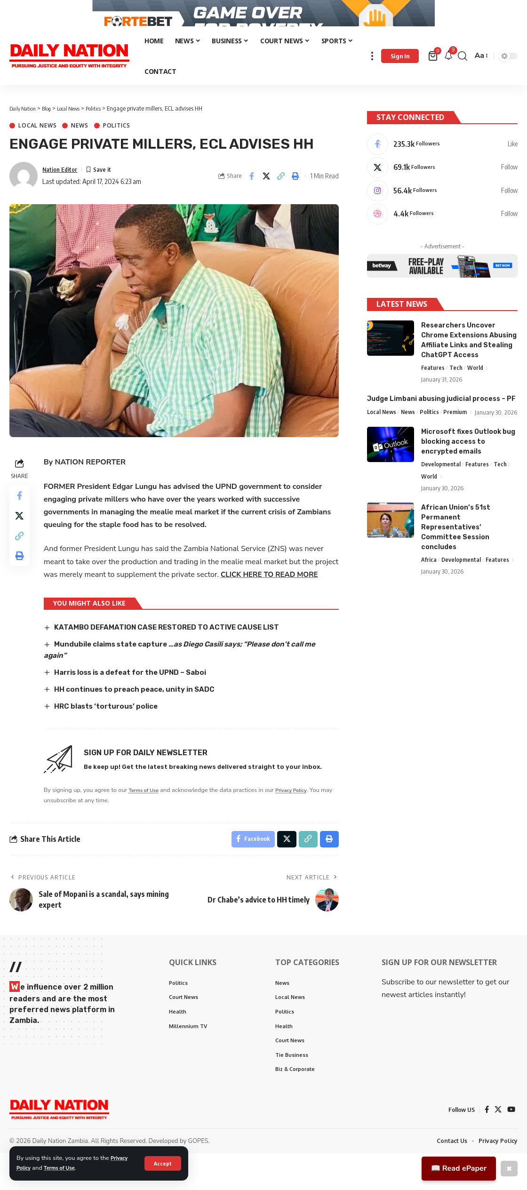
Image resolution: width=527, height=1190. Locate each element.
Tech (456, 385)
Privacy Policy (302, 819)
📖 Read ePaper (459, 1168)
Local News (37, 143)
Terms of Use (65, 1168)
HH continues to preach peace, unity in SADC (142, 718)
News (79, 143)
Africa (429, 591)
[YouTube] (511, 1145)
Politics (116, 143)
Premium (458, 430)
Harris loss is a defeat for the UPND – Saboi (141, 701)
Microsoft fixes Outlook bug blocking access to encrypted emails (468, 471)
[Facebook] (442, 155)
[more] (372, 73)
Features (433, 385)
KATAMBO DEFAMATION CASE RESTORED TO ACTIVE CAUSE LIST (176, 657)
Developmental (441, 494)
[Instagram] (442, 205)
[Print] (295, 193)
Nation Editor (62, 186)
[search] (462, 73)
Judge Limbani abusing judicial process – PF (441, 417)
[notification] (448, 73)
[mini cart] (433, 73)
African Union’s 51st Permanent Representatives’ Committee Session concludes (455, 558)
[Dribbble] (442, 230)
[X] (442, 180)
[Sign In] (400, 73)
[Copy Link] (280, 193)
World (476, 385)
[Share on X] (266, 193)
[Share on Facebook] (251, 193)
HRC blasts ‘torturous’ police (112, 734)
